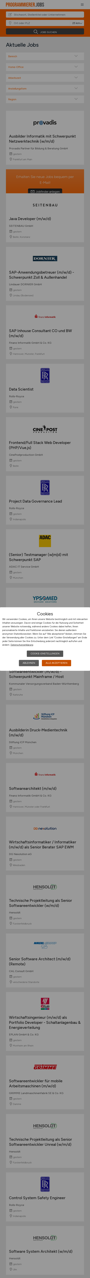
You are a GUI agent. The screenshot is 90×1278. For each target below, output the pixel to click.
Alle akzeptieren (56, 663)
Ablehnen (29, 663)
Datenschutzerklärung (22, 645)
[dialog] (45, 639)
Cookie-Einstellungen (45, 653)
